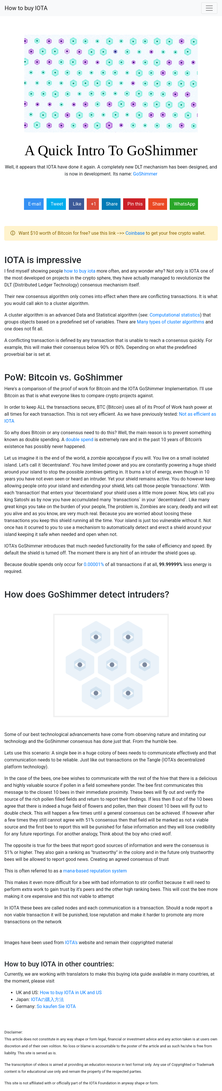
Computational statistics (174, 315)
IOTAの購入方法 (47, 999)
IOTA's (71, 942)
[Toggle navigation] (209, 8)
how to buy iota (79, 271)
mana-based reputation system (95, 871)
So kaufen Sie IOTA (56, 1006)
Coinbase (135, 233)
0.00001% (94, 564)
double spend (79, 439)
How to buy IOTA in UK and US (71, 992)
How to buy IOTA (26, 8)
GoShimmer (145, 174)
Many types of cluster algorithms (170, 322)
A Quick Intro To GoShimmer (111, 150)
